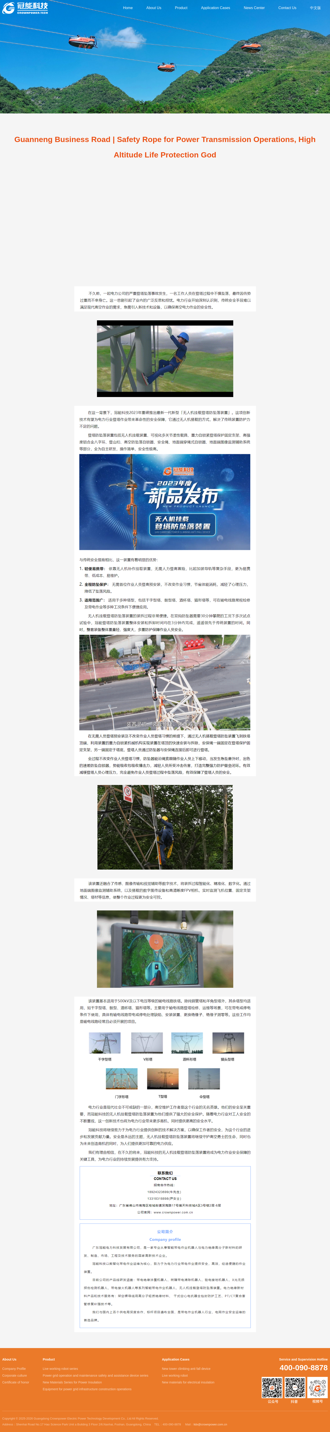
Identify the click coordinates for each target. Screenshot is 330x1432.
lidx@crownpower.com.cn (210, 1424)
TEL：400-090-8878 (167, 1424)
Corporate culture (14, 1375)
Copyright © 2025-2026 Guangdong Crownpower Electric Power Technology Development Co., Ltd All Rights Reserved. (80, 1418)
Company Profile (14, 1369)
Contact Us (287, 8)
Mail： (206, 1424)
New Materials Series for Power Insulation (72, 1382)
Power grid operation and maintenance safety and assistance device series (95, 1375)
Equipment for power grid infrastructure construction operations (87, 1389)
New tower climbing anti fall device (186, 1369)
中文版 (315, 8)
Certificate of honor (15, 1382)
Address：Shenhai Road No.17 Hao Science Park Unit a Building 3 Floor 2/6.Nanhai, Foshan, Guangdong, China (76, 1424)
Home (128, 8)
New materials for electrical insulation (188, 1382)
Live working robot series (60, 1369)
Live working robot (175, 1375)
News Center (254, 8)
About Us (153, 8)
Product (181, 8)
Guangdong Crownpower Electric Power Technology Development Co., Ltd (25, 8)
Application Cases (215, 8)
